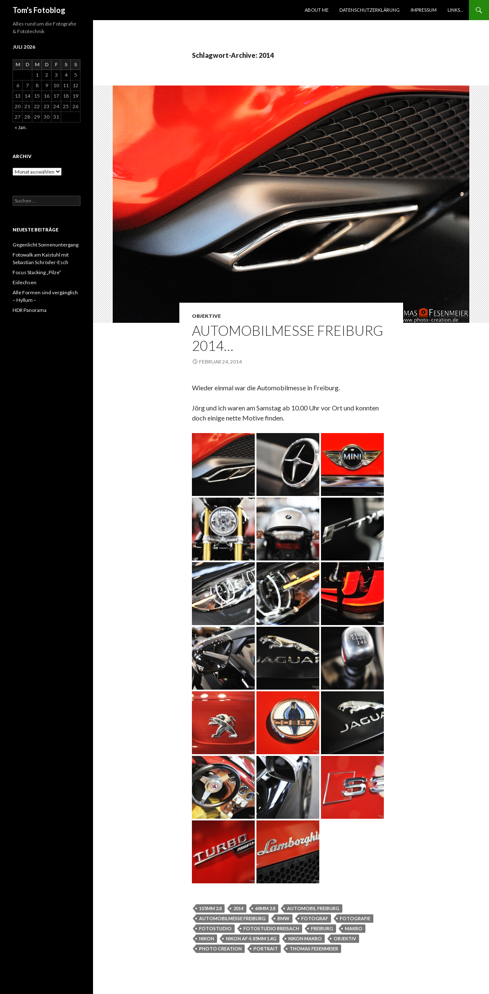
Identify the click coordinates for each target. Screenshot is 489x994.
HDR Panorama (30, 310)
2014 (238, 908)
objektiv (345, 938)
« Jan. (21, 127)
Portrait (266, 948)
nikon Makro (305, 938)
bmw (283, 918)
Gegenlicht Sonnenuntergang (45, 244)
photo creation (220, 948)
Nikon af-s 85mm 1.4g (251, 938)
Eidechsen (24, 282)
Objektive (206, 316)
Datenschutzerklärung (369, 10)
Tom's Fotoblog (39, 10)
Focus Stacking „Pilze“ (37, 272)
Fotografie (355, 918)
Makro (353, 928)
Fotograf (314, 918)
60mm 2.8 (265, 908)
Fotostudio (215, 928)
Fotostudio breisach (271, 928)
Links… (455, 10)
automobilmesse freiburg (232, 918)
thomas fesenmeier (314, 948)
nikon (206, 938)
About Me (317, 10)
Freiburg (322, 928)
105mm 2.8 (210, 908)
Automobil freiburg (313, 908)
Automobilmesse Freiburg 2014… (287, 338)
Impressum (424, 10)
